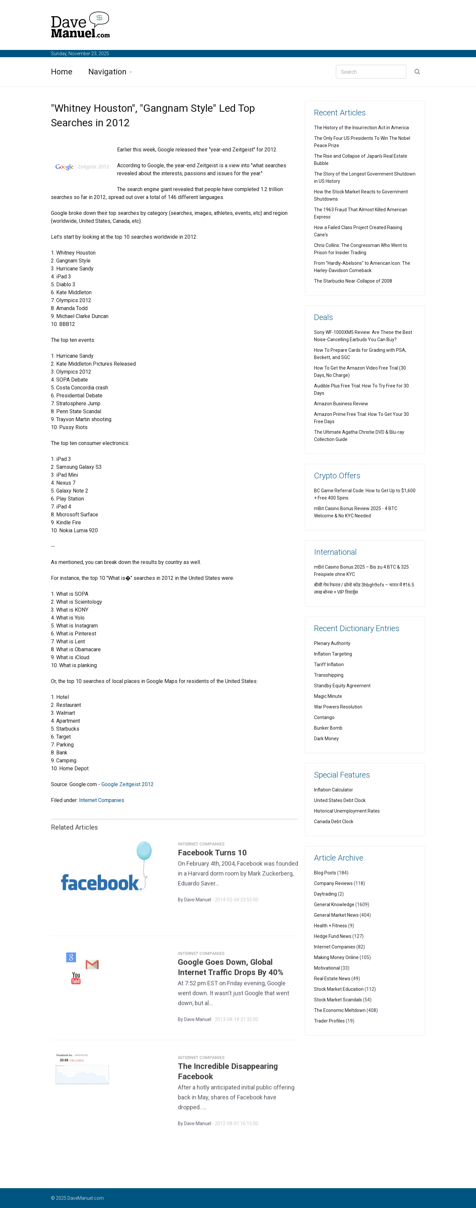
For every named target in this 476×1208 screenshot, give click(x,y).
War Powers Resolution (338, 706)
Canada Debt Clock (333, 821)
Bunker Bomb (328, 728)
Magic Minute (328, 696)
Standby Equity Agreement (342, 685)
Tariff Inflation (329, 664)
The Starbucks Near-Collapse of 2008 (353, 281)
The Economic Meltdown (340, 1010)
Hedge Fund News (332, 936)
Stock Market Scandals (338, 999)
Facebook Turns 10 (212, 856)
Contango (324, 717)
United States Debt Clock (340, 800)
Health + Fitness (330, 925)
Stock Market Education (339, 989)
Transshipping (328, 675)
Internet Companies (101, 800)
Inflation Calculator (333, 789)
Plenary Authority (332, 643)
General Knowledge (334, 904)
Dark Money (326, 738)
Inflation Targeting (333, 654)
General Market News (336, 915)
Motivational (327, 968)
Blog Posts (325, 872)
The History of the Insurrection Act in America (361, 127)
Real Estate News (332, 978)
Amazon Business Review (341, 403)
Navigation (107, 71)
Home (61, 71)
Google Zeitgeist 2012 (127, 784)
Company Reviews (333, 883)
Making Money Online (336, 957)
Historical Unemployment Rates (347, 811)
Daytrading (325, 894)
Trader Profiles (329, 1021)
